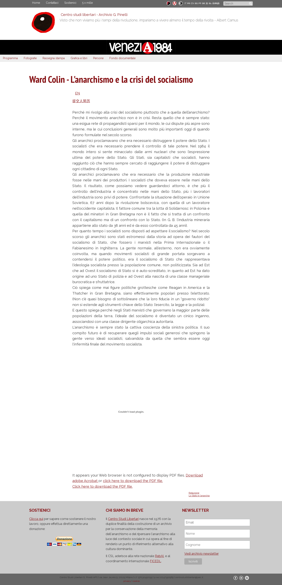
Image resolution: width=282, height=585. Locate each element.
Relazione (194, 492)
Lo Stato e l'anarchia (199, 495)
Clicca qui (36, 519)
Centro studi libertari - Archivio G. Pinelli (93, 15)
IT (185, 3)
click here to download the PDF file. (133, 481)
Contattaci (52, 2)
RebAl (159, 556)
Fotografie (30, 58)
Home (36, 2)
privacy (127, 581)
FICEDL (155, 561)
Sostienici (70, 2)
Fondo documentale (122, 58)
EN (192, 3)
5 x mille (87, 2)
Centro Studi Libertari (123, 519)
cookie (136, 581)
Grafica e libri (79, 58)
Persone (98, 58)
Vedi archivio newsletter (201, 554)
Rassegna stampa (54, 58)
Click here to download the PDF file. (102, 486)
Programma (10, 58)
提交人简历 (81, 101)
